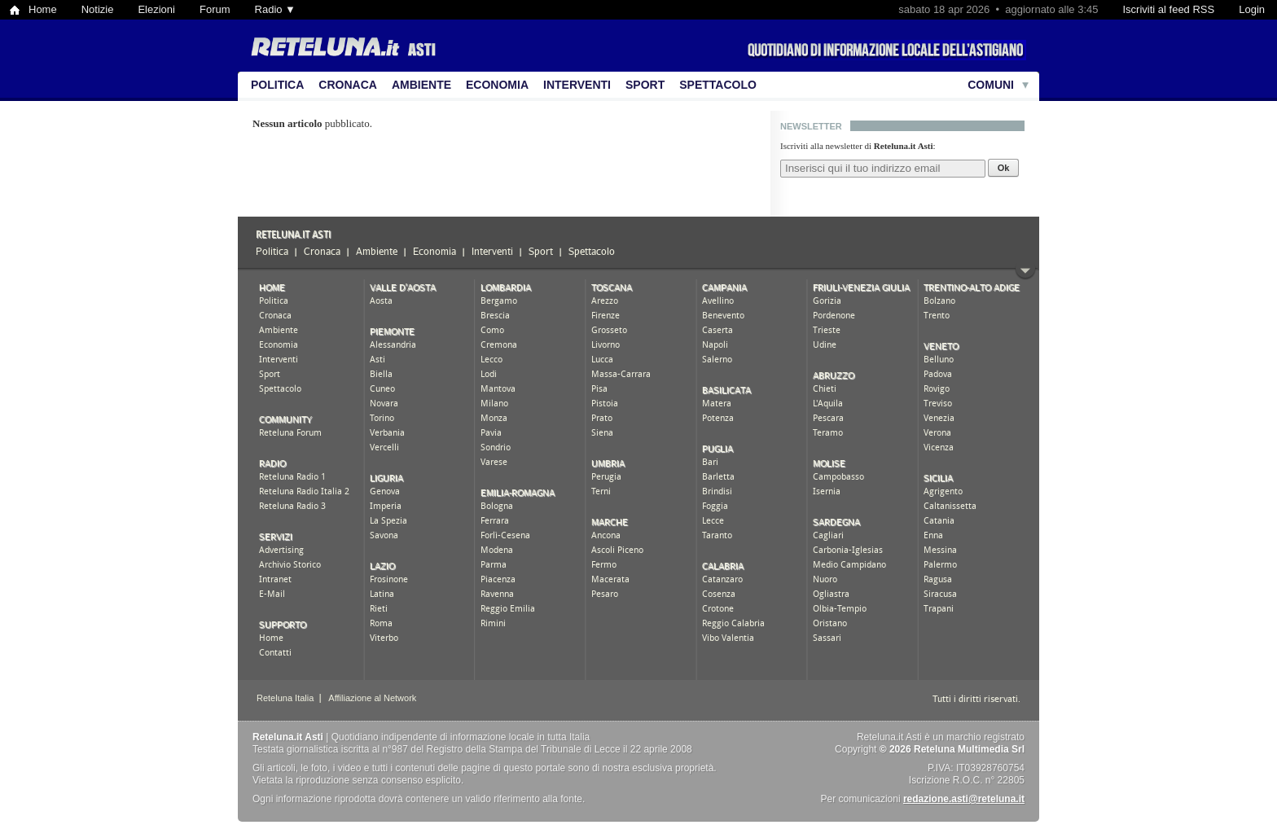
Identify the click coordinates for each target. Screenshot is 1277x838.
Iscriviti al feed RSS (1168, 9)
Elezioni (156, 9)
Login (1252, 9)
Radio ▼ (275, 9)
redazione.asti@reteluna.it (964, 799)
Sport (645, 84)
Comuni (991, 84)
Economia (497, 84)
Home (43, 9)
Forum (215, 9)
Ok (1004, 168)
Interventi (577, 84)
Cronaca (347, 84)
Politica (277, 84)
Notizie (97, 9)
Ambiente (421, 84)
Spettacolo (718, 84)
